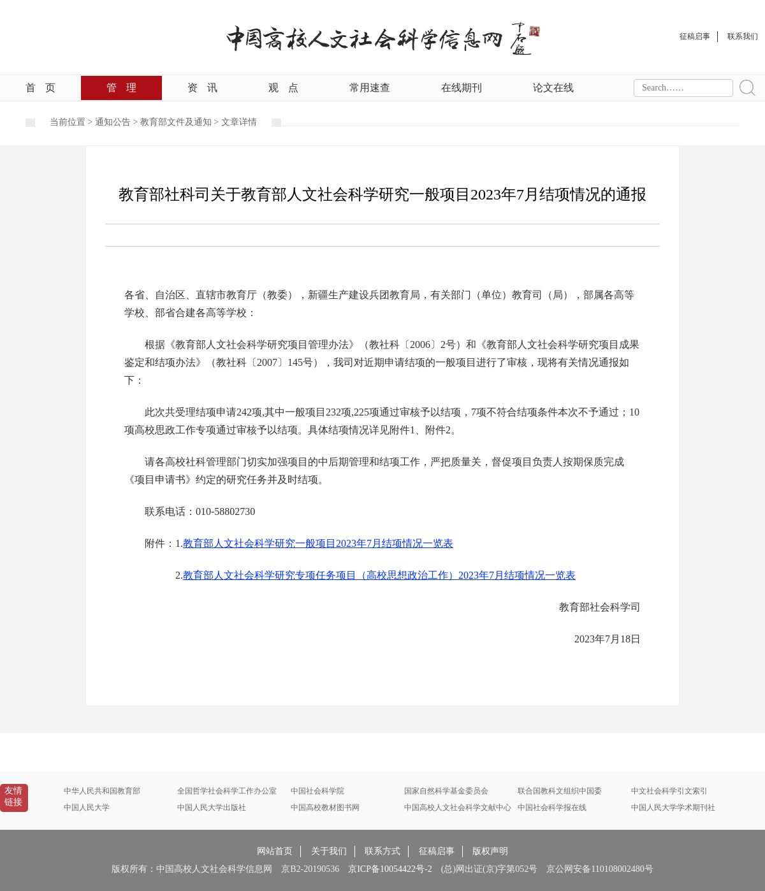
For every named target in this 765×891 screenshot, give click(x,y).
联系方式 (382, 851)
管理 (121, 87)
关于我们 (329, 851)
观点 (283, 87)
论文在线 (553, 87)
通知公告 (113, 122)
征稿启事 (437, 851)
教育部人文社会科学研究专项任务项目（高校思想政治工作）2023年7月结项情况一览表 (379, 575)
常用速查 (369, 87)
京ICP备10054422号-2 (390, 869)
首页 (40, 87)
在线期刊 (461, 87)
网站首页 (275, 851)
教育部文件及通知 (176, 122)
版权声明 (490, 851)
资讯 (202, 87)
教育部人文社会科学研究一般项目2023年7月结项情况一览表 (318, 543)
